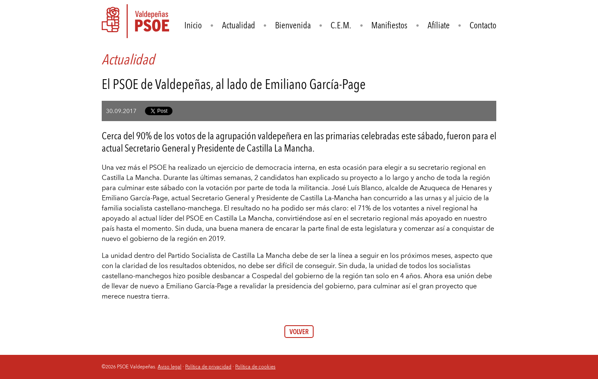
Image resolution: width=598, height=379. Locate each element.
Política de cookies (255, 367)
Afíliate (439, 25)
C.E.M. (341, 25)
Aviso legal (169, 367)
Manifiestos (389, 25)
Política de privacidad (208, 367)
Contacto (483, 25)
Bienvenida (293, 25)
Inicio (193, 25)
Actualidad (238, 25)
